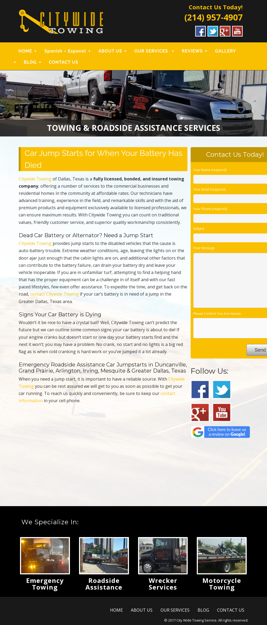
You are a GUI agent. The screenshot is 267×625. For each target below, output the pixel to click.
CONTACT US (63, 62)
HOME (25, 51)
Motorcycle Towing (221, 583)
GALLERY (225, 51)
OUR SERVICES (151, 51)
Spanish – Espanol (65, 51)
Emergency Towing (45, 583)
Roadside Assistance (103, 583)
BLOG (30, 62)
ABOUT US (110, 51)
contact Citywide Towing (54, 294)
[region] (133, 103)
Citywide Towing (35, 179)
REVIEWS (192, 51)
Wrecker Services (163, 583)
